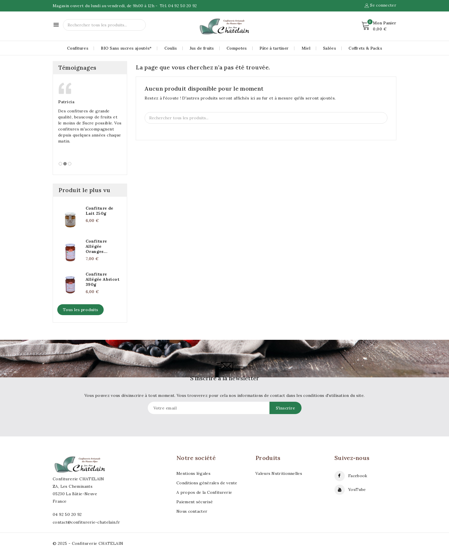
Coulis (170, 48)
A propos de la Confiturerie (204, 492)
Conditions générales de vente (206, 482)
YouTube (357, 489)
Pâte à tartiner (274, 48)
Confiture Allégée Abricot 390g (102, 279)
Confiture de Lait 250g (99, 211)
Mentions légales (193, 473)
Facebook (357, 475)
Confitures (77, 48)
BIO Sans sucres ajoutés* (126, 48)
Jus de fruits (202, 48)
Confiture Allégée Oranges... (96, 246)
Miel (306, 48)
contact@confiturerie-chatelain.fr (86, 522)
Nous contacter (191, 511)
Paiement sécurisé (194, 501)
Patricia (66, 101)
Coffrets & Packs (365, 48)
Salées (329, 48)
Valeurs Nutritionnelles (278, 473)
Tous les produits (80, 309)
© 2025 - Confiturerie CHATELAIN (88, 543)
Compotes (237, 48)
